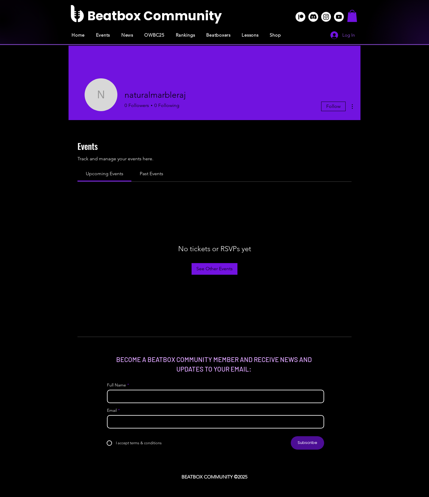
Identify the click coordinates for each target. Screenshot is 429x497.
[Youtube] (339, 17)
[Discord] (313, 17)
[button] (352, 16)
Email (112, 410)
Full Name (116, 385)
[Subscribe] (307, 443)
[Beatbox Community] (154, 16)
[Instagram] (326, 17)
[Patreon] (300, 17)
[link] (104, 173)
